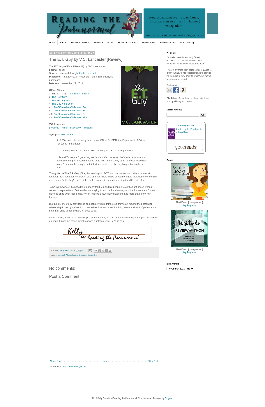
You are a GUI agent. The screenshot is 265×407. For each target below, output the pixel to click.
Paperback (74, 93)
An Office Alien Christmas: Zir (69, 114)
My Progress (189, 205)
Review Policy (149, 42)
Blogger (168, 398)
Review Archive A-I (79, 42)
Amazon (87, 127)
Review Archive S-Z (127, 42)
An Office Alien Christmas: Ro (70, 107)
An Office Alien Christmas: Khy (70, 117)
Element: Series (79, 255)
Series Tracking (187, 42)
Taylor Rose (183, 132)
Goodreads (67, 134)
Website (54, 127)
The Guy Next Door (62, 103)
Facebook (75, 127)
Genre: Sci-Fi (93, 255)
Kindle (85, 93)
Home (52, 42)
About (63, 42)
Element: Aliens (64, 255)
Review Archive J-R (103, 42)
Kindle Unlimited (87, 73)
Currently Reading (186, 125)
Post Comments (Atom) (74, 366)
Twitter (64, 127)
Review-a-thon (167, 42)
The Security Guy (61, 100)
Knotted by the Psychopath (189, 129)
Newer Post (55, 361)
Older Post (152, 361)
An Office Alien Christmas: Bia (70, 110)
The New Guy (59, 97)
